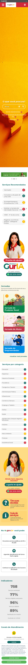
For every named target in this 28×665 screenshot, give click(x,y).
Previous (1, 208)
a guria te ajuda (14, 485)
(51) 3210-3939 (14, 274)
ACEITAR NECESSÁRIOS (14, 662)
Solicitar (14, 642)
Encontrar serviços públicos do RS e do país (14, 542)
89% (14, 610)
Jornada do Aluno (13, 329)
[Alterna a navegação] (3, 5)
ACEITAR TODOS (14, 658)
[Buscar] (23, 106)
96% (14, 602)
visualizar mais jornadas (18, 356)
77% (14, 594)
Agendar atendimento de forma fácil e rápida (14, 555)
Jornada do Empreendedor (12, 349)
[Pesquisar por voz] (19, 106)
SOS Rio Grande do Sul (13, 112)
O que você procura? (14, 101)
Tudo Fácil (13, 119)
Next (26, 208)
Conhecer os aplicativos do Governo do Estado (14, 568)
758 (14, 586)
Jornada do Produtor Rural (12, 309)
